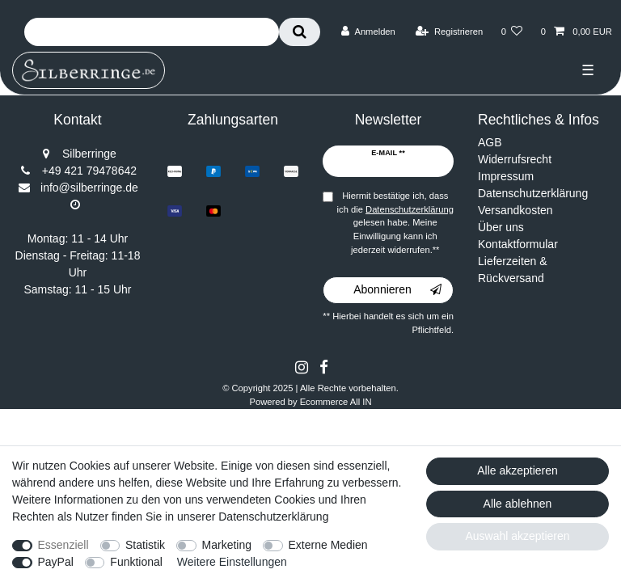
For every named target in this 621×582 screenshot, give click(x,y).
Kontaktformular (518, 244)
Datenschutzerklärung (533, 193)
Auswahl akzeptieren (517, 535)
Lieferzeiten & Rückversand (512, 270)
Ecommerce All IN (336, 402)
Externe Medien (328, 544)
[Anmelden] (368, 31)
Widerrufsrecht (514, 159)
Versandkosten (515, 210)
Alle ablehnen (518, 503)
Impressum (506, 176)
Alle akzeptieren (517, 470)
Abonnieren (397, 290)
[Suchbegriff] (151, 32)
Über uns (501, 227)
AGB (490, 142)
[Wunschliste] (511, 31)
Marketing (226, 544)
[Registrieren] (449, 31)
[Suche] (299, 32)
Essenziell (63, 544)
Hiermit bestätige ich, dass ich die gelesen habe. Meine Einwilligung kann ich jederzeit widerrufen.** (395, 223)
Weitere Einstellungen (232, 561)
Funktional (136, 561)
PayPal (56, 561)
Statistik (145, 544)
